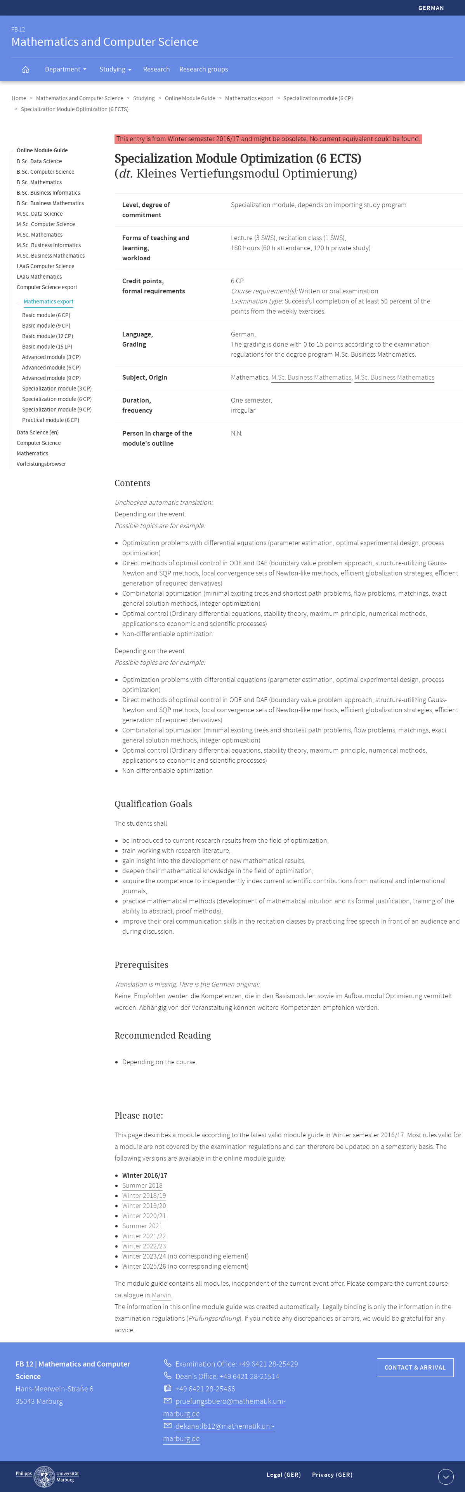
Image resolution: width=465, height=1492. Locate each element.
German (431, 8)
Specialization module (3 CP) (57, 388)
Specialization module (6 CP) (314, 98)
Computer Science (39, 442)
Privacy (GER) (333, 1478)
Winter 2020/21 (144, 1215)
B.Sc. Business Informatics (48, 192)
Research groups (203, 69)
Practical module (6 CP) (51, 420)
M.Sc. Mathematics (39, 234)
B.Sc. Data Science (39, 161)
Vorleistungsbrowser (41, 463)
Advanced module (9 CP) (51, 378)
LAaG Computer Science (45, 266)
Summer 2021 (142, 1226)
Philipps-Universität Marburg (47, 1476)
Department (68, 70)
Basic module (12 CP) (47, 336)
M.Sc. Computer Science (46, 224)
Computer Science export (47, 287)
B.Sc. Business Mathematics (50, 203)
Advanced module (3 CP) (51, 357)
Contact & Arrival (415, 1367)
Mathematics (32, 453)
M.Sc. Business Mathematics (51, 255)
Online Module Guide (187, 98)
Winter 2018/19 (144, 1195)
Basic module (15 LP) (47, 346)
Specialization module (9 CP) (57, 409)
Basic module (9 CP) (46, 325)
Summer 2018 (142, 1185)
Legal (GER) (285, 1478)
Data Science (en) (38, 432)
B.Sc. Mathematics (39, 182)
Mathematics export (246, 98)
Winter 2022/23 (144, 1246)
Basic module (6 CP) (46, 315)
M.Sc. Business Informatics (49, 245)
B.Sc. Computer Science (45, 171)
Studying (118, 71)
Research (156, 69)
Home (18, 98)
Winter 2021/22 (144, 1236)
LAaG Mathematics (39, 276)
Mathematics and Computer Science (78, 98)
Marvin (161, 1295)
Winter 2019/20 (144, 1205)
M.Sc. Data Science (39, 213)
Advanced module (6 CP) (51, 367)
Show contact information (445, 1476)
